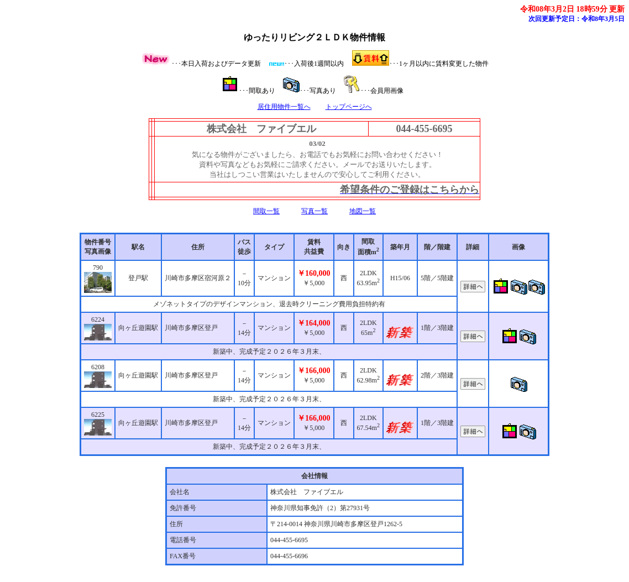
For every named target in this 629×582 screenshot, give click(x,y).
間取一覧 (266, 211)
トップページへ (349, 107)
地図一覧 (362, 211)
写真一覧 (314, 211)
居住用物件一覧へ (284, 107)
